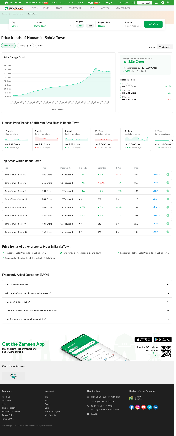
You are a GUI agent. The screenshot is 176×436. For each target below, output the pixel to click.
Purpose (79, 22)
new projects (123, 8)
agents (105, 8)
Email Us (94, 414)
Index (14, 14)
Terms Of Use (7, 419)
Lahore (21, 14)
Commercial (75, 8)
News (47, 400)
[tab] (87, 284)
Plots (59, 8)
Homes (45, 8)
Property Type (104, 22)
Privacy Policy (8, 415)
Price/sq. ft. (26, 45)
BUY (35, 8)
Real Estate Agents (52, 411)
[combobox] (21, 25)
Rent (90, 25)
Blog (71, 2)
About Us (6, 396)
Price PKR (8, 45)
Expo (47, 408)
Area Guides (58, 2)
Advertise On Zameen (11, 411)
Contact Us (7, 400)
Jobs (4, 404)
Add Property (145, 3)
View (156, 174)
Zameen (5, 14)
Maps (80, 2)
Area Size (129, 22)
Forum (47, 404)
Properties (15, 2)
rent (91, 8)
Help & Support (8, 408)
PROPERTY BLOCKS (36, 2)
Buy (80, 25)
